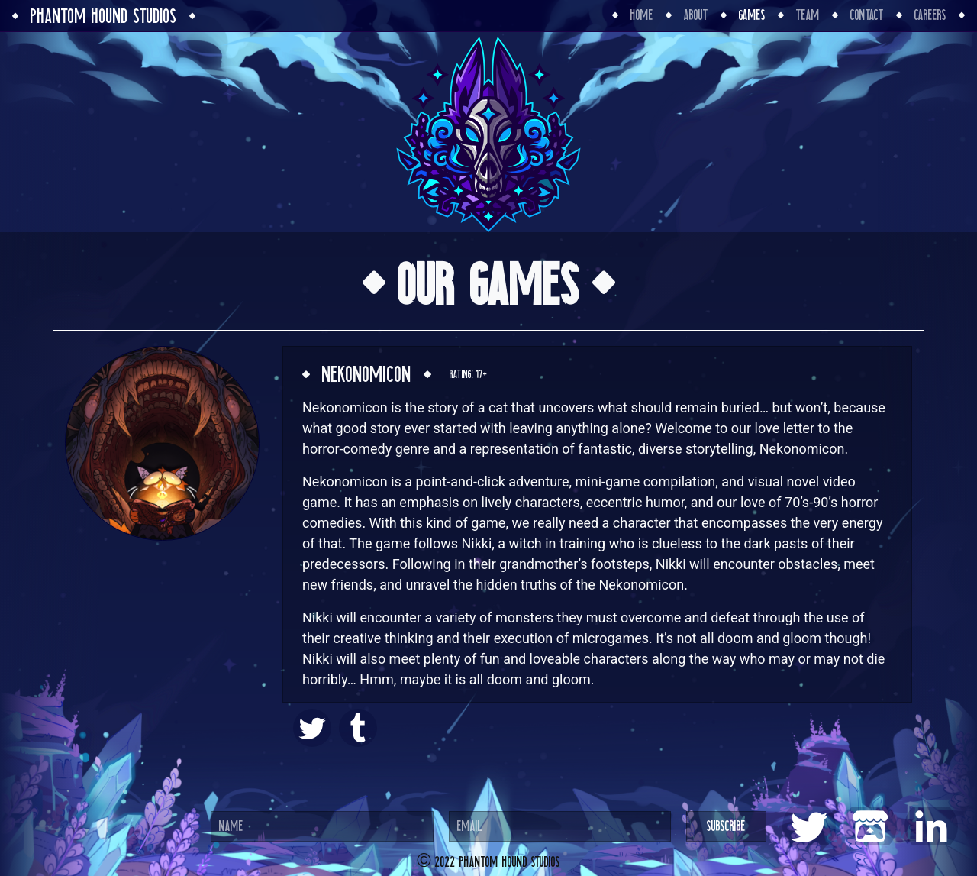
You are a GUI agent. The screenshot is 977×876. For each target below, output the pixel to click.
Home (641, 14)
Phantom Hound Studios (104, 16)
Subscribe (726, 826)
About (696, 14)
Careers (930, 14)
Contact (867, 14)
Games (752, 14)
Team (808, 14)
